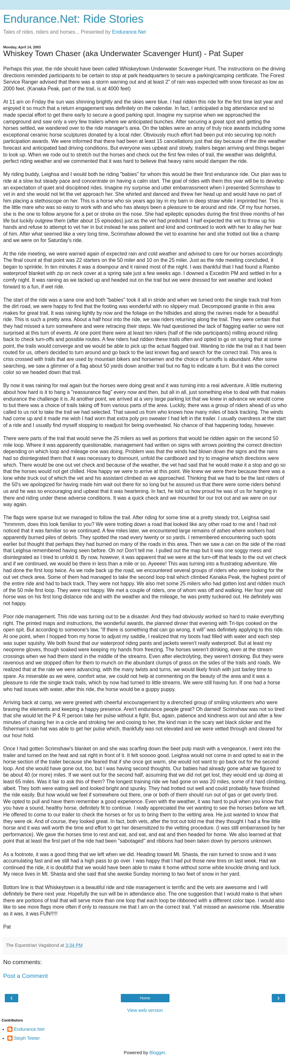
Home (145, 998)
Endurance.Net (129, 32)
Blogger (157, 1052)
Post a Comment (25, 975)
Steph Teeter (27, 1038)
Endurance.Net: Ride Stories (73, 19)
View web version (145, 1010)
